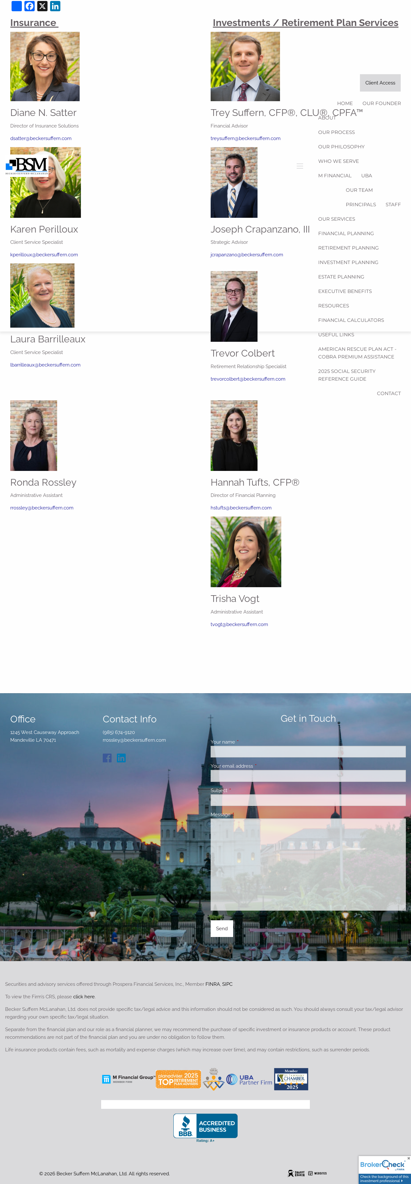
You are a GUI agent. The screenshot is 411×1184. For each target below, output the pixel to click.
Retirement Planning (348, 248)
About (327, 118)
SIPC (227, 984)
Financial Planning (346, 233)
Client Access (380, 83)
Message (244, 814)
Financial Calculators (351, 320)
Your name (246, 742)
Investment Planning (348, 262)
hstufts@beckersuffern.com (241, 508)
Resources (333, 306)
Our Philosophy (341, 147)
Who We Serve (338, 161)
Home (345, 103)
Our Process (336, 132)
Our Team (359, 190)
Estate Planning (341, 277)
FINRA (213, 984)
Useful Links (336, 334)
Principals (361, 204)
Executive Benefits (345, 291)
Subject (242, 790)
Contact (389, 393)
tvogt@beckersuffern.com (239, 624)
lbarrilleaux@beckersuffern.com (45, 365)
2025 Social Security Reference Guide (347, 375)
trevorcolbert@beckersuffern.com (248, 379)
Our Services (336, 219)
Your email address (255, 766)
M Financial (335, 175)
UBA (366, 175)
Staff (393, 204)
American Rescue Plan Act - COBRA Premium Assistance (357, 353)
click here (84, 997)
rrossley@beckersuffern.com (42, 508)
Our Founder (382, 103)
